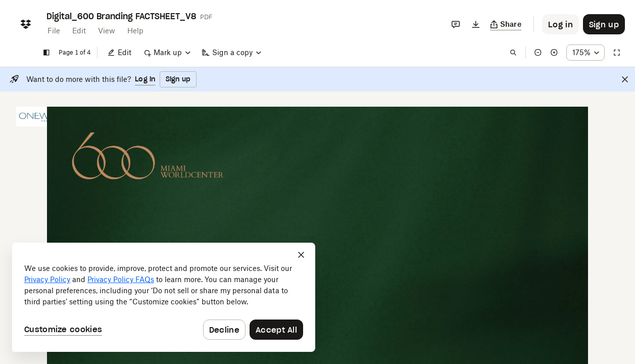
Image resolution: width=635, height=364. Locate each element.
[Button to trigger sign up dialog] (604, 24)
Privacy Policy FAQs (120, 279)
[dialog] (163, 297)
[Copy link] (506, 24)
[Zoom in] (554, 52)
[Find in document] (513, 52)
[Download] (476, 24)
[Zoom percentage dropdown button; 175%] (585, 52)
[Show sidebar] (46, 52)
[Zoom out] (538, 52)
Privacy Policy (47, 279)
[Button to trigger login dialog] (560, 24)
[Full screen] (617, 52)
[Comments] (456, 24)
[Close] (625, 79)
